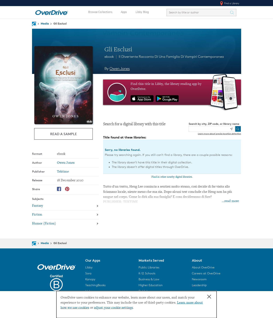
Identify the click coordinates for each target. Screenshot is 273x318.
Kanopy (90, 279)
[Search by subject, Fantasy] (65, 206)
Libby (89, 267)
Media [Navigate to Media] (45, 23)
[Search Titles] (233, 12)
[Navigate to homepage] (34, 24)
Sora (88, 273)
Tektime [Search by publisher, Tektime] (63, 171)
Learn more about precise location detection (219, 133)
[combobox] (198, 12)
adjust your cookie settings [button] (113, 307)
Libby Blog (142, 12)
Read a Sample (63, 134)
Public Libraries (149, 267)
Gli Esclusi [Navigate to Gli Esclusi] (60, 23)
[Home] (52, 12)
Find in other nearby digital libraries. (172, 177)
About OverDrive (203, 267)
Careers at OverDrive (206, 273)
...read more (230, 201)
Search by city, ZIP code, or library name (214, 123)
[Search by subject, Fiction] (65, 214)
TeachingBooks (95, 285)
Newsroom (199, 279)
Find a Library (229, 3)
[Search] (238, 129)
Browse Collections (100, 12)
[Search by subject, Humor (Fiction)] (65, 223)
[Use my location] (231, 129)
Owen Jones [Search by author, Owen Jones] (120, 68)
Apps (124, 12)
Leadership (199, 285)
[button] (109, 260)
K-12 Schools (147, 273)
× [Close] (209, 296)
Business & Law (149, 279)
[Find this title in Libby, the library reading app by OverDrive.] (172, 92)
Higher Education (151, 285)
